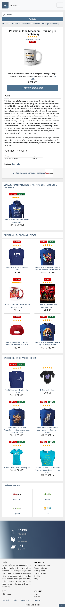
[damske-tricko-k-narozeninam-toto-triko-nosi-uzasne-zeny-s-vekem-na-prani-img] (47, 456)
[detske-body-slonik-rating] (47, 368)
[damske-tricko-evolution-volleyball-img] (17, 456)
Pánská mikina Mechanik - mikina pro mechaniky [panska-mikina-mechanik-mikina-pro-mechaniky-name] (17, 221)
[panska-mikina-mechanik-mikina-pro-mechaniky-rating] (17, 197)
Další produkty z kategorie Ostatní (20, 235)
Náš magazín (6, 594)
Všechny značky (39, 571)
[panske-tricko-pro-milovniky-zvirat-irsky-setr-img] (17, 378)
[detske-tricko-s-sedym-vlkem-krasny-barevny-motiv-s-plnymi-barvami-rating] (47, 405)
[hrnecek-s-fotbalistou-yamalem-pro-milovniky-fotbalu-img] (17, 293)
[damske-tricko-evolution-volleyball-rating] (17, 445)
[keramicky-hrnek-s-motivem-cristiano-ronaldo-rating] (47, 283)
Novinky (37, 576)
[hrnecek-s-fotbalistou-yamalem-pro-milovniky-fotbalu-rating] (17, 283)
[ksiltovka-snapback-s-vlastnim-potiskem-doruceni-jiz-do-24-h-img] (17, 331)
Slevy (36, 579)
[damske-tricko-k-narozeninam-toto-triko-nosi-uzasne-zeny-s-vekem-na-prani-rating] (47, 445)
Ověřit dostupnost (32, 88)
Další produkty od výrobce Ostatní (20, 358)
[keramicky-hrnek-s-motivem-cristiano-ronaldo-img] (47, 293)
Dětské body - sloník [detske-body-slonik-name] (47, 390)
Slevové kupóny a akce (42, 565)
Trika (15, 600)
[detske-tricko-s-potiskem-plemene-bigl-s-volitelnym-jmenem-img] (47, 331)
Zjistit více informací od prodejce (32, 173)
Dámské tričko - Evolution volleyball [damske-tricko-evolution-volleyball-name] (17, 468)
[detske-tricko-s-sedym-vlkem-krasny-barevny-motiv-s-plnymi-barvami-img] (47, 416)
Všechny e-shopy (40, 573)
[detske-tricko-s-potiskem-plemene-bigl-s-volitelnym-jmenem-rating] (47, 320)
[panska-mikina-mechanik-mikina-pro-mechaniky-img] (17, 208)
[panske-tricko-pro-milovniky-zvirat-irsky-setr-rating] (17, 368)
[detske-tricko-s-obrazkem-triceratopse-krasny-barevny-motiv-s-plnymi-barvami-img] (17, 416)
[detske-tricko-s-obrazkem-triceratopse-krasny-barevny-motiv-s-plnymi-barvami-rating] (17, 405)
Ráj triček (5, 600)
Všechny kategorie (40, 568)
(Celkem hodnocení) (32, 39)
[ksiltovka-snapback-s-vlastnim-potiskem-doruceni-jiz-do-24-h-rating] (17, 320)
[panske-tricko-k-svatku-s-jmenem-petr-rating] (17, 245)
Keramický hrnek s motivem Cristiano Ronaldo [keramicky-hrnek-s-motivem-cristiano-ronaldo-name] (48, 306)
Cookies (37, 597)
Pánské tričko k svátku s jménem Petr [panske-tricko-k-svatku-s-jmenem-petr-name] (17, 268)
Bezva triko (16, 164)
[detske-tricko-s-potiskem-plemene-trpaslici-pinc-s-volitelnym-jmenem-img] (47, 255)
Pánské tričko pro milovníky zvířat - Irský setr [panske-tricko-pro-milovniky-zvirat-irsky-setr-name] (17, 391)
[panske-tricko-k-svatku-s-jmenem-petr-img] (17, 255)
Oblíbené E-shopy (12, 485)
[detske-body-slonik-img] (47, 378)
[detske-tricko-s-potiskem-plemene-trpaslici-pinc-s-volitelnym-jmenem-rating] (47, 245)
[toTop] (62, 605)
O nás (36, 594)
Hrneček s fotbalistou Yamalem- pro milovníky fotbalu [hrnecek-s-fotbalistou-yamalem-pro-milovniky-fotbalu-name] (17, 306)
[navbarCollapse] (59, 5)
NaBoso (37, 600)
